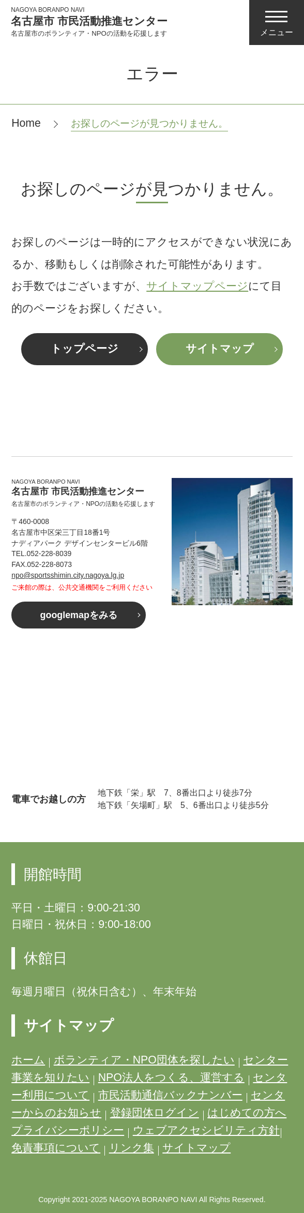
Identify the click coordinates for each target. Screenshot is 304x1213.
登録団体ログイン (154, 1112)
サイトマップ (220, 348)
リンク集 (131, 1148)
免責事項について (55, 1148)
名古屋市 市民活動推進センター (89, 21)
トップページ (84, 348)
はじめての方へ (246, 1112)
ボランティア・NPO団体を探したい (144, 1060)
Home (26, 123)
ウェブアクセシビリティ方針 (206, 1130)
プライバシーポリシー (67, 1130)
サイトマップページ (197, 286)
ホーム (28, 1060)
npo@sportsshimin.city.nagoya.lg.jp (67, 575)
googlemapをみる (78, 615)
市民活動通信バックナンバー (170, 1095)
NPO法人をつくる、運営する (171, 1077)
